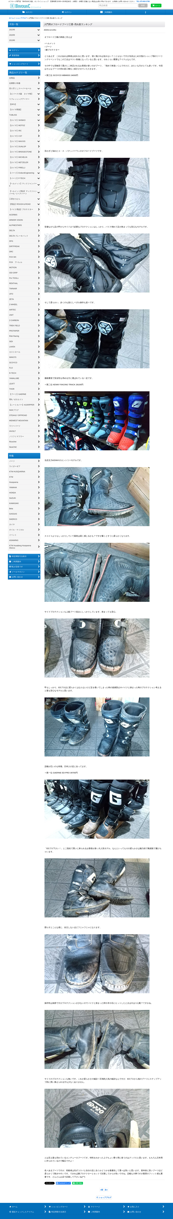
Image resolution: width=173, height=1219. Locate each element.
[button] (145, 12)
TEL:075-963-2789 (143, 1)
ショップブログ (103, 1197)
